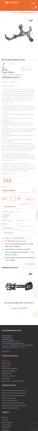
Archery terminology (9, 398)
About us (5, 417)
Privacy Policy (6, 363)
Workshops (6, 427)
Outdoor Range (7, 422)
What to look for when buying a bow (14, 393)
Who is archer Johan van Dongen (13, 381)
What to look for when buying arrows (14, 390)
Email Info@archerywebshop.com (13, 343)
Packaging (8, 233)
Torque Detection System (10, 408)
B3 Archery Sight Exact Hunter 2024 (19, 303)
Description (8, 228)
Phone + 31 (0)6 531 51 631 (11, 341)
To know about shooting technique (13, 395)
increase (19, 198)
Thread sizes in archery (10, 400)
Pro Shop (5, 420)
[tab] (19, 207)
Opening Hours (7, 373)
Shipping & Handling (8, 371)
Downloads (5, 378)
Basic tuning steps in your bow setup (14, 405)
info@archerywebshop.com (15, 241)
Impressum (6, 366)
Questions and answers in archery (13, 403)
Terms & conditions (8, 376)
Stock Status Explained (9, 368)
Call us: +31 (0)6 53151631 (15, 238)
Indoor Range (6, 425)
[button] (32, 33)
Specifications (9, 207)
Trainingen (5, 430)
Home (15, 13)
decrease (4, 198)
